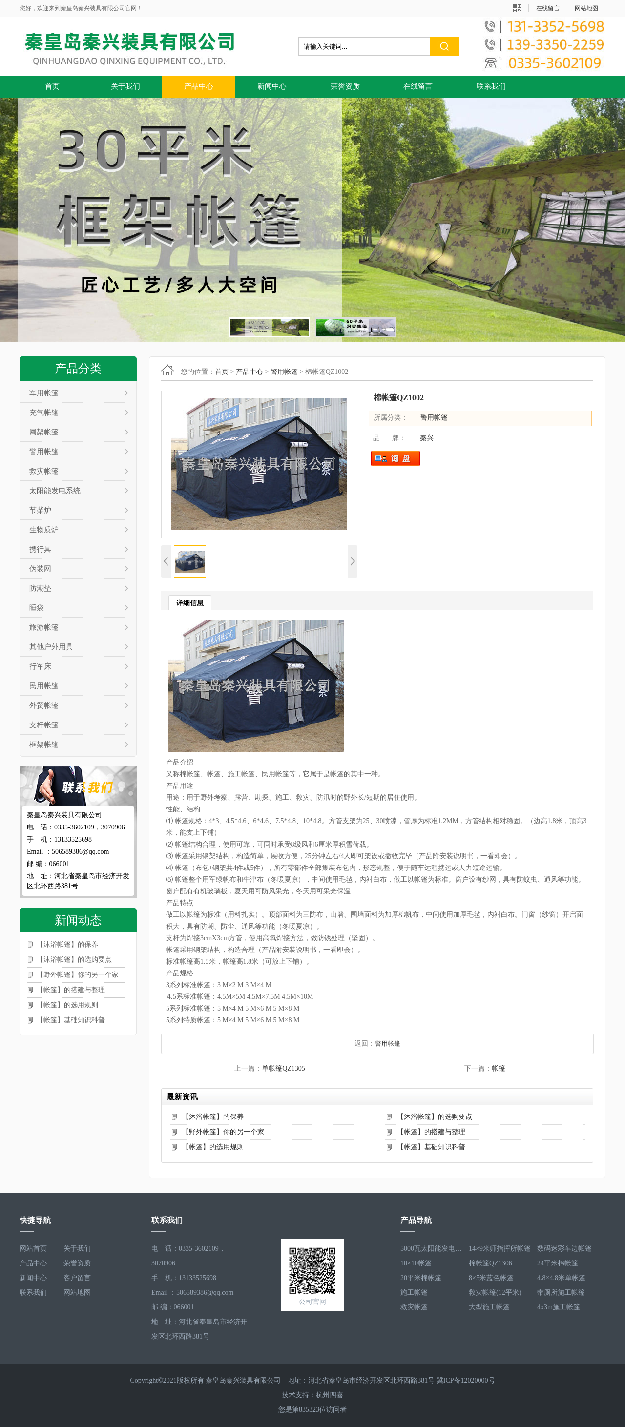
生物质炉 (44, 530)
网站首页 (33, 1248)
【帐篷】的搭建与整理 (71, 989)
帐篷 (498, 1068)
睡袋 (36, 608)
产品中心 (198, 86)
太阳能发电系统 (55, 491)
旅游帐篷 (44, 627)
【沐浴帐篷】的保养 (67, 944)
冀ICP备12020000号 (466, 1380)
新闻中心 (272, 86)
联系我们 (491, 86)
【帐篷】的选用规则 (67, 1005)
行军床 (40, 666)
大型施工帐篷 (489, 1307)
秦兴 (427, 438)
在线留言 (548, 8)
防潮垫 (40, 588)
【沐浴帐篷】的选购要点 (74, 959)
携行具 (40, 549)
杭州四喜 (329, 1395)
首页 (52, 86)
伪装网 (40, 569)
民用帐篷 (44, 686)
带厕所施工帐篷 (561, 1292)
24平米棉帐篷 (557, 1263)
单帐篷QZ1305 (283, 1068)
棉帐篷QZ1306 (490, 1263)
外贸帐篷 (44, 705)
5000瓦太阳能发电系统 (432, 1248)
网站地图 (586, 8)
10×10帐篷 (416, 1263)
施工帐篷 (414, 1292)
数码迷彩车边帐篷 (564, 1248)
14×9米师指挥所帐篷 (500, 1248)
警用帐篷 (44, 451)
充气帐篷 (44, 412)
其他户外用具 (51, 647)
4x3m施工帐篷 (558, 1307)
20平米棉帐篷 (420, 1278)
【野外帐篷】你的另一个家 (78, 974)
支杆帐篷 (44, 725)
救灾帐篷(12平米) (495, 1292)
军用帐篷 (44, 393)
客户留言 (77, 1278)
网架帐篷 (44, 432)
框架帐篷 (44, 744)
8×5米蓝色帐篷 (491, 1278)
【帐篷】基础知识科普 (71, 1020)
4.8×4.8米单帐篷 (561, 1278)
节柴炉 (40, 510)
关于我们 (125, 86)
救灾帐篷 (44, 471)
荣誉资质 (345, 86)
